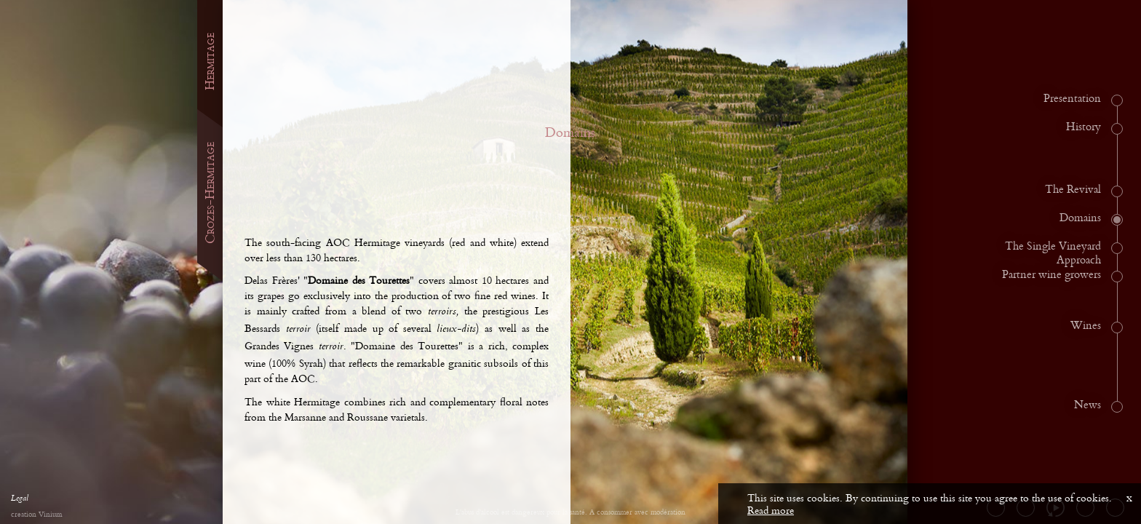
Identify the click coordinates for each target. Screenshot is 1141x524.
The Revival (1073, 190)
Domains (1080, 218)
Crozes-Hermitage (209, 193)
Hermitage (209, 61)
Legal (19, 500)
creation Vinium (36, 515)
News (1087, 405)
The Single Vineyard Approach (1053, 253)
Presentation (1072, 99)
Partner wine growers (1051, 275)
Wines (1085, 326)
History (1083, 127)
